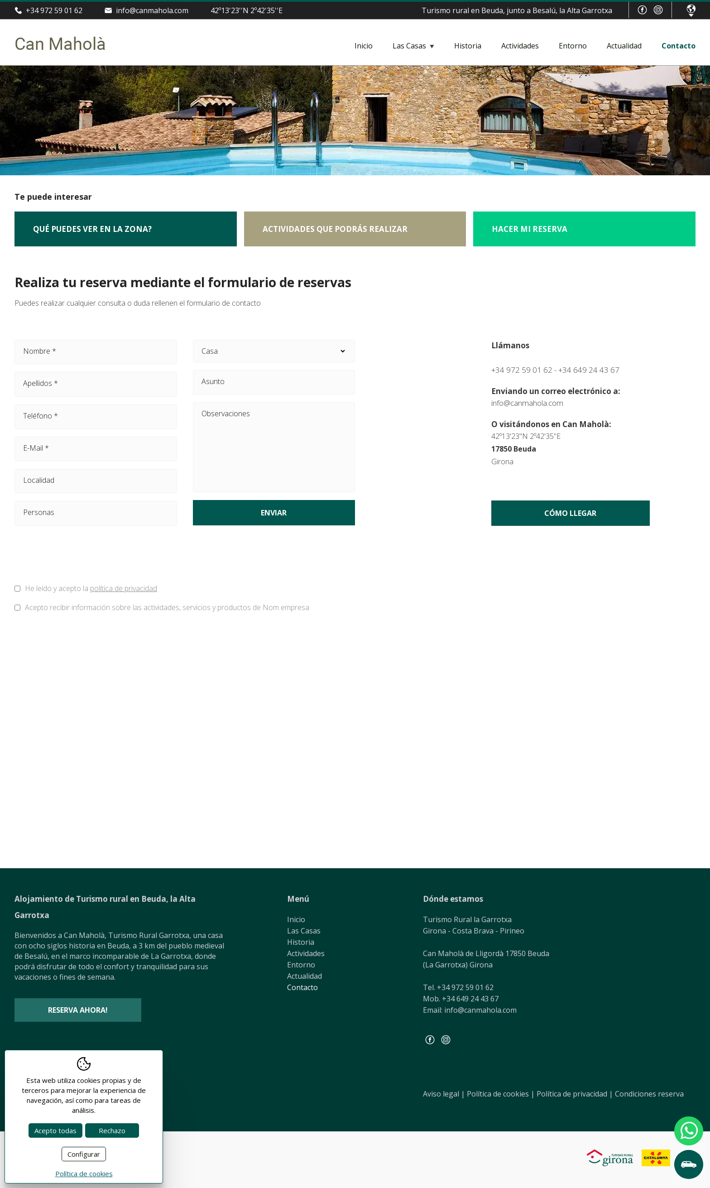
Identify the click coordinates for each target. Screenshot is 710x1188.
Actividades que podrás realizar (335, 229)
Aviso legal (444, 1094)
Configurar (83, 1154)
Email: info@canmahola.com (470, 1010)
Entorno (573, 46)
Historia (467, 46)
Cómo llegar (570, 513)
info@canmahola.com (152, 10)
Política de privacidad (575, 1094)
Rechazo (112, 1130)
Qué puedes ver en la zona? (92, 229)
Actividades (520, 46)
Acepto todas (55, 1130)
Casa (274, 351)
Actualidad (624, 46)
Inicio (364, 46)
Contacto (679, 46)
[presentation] (262, 556)
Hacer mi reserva (529, 229)
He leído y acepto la (91, 588)
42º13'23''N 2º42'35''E (247, 10)
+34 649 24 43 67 (588, 370)
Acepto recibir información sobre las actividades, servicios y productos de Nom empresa (167, 607)
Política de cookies (501, 1094)
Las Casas (409, 46)
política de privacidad (123, 588)
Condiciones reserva (649, 1094)
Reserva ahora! (78, 1010)
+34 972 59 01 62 (54, 10)
